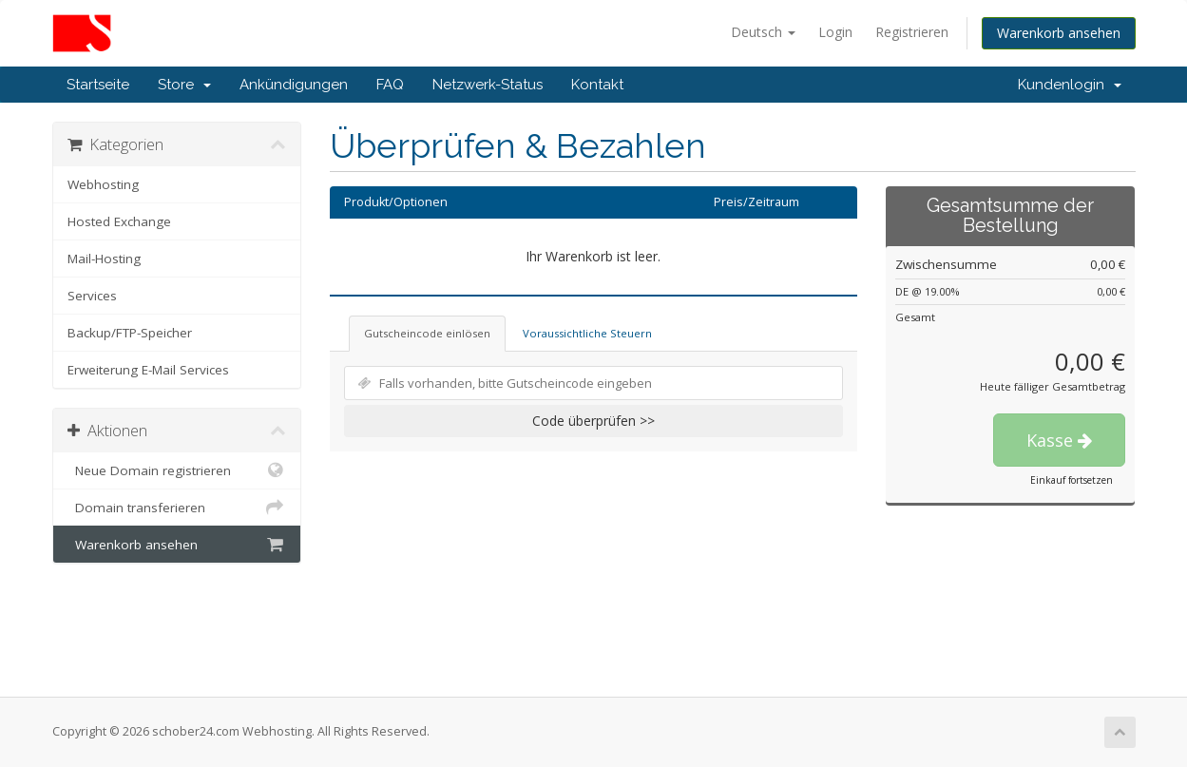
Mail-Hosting (104, 258)
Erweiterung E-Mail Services (148, 369)
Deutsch (763, 32)
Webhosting (103, 184)
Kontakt (597, 84)
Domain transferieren (177, 507)
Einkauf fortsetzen (1071, 480)
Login (835, 32)
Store (184, 84)
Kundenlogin (1069, 84)
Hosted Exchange (119, 221)
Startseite (98, 84)
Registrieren (911, 32)
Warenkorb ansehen (1058, 33)
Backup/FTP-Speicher (129, 332)
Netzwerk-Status (487, 84)
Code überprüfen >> (593, 421)
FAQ (390, 84)
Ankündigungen (293, 84)
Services (92, 295)
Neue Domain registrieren (177, 470)
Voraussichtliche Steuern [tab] (587, 333)
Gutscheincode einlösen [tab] (427, 333)
